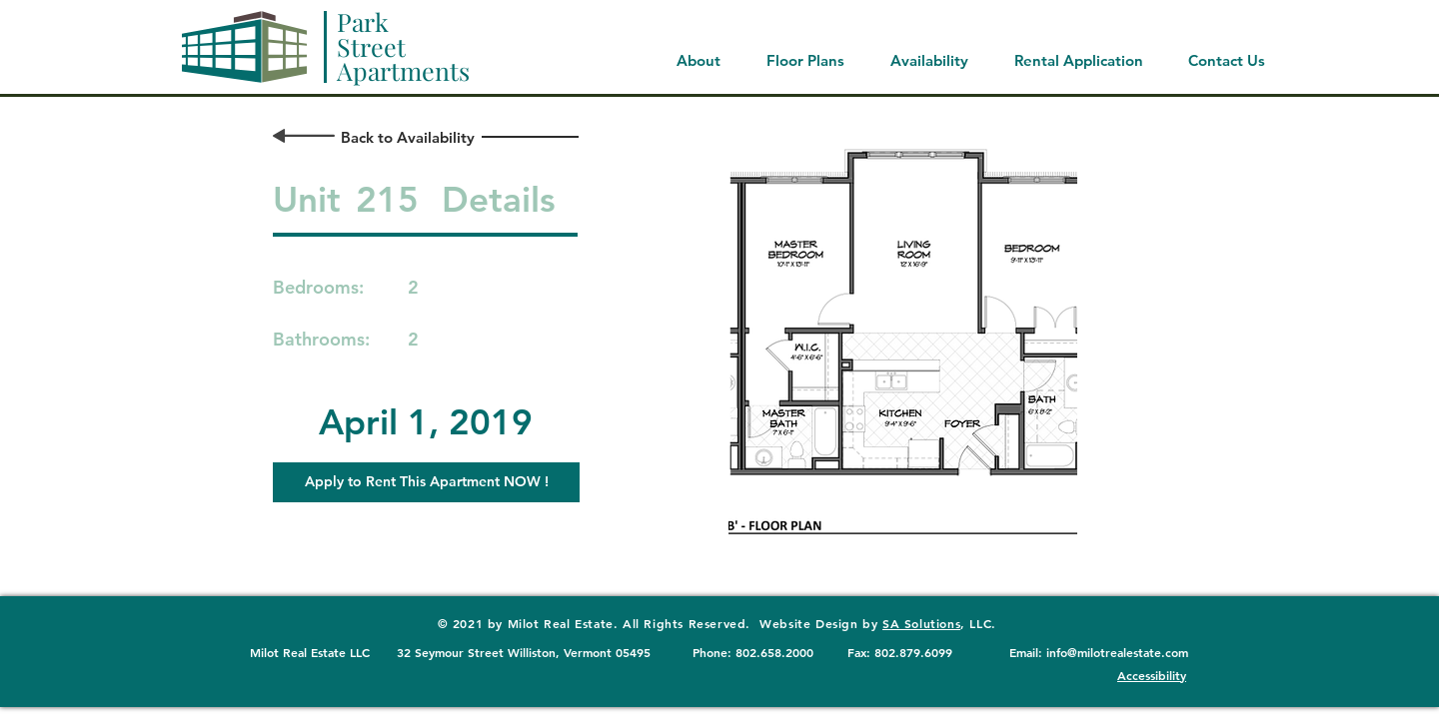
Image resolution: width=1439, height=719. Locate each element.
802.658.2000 (774, 652)
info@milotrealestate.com (1117, 652)
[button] (426, 482)
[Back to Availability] (407, 137)
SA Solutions (921, 623)
